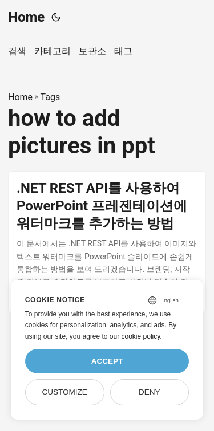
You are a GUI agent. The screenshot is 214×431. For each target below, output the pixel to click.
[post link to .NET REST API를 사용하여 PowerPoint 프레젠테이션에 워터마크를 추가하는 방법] (107, 242)
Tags (50, 97)
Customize (64, 392)
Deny (149, 392)
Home (26, 17)
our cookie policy (135, 336)
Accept (107, 361)
